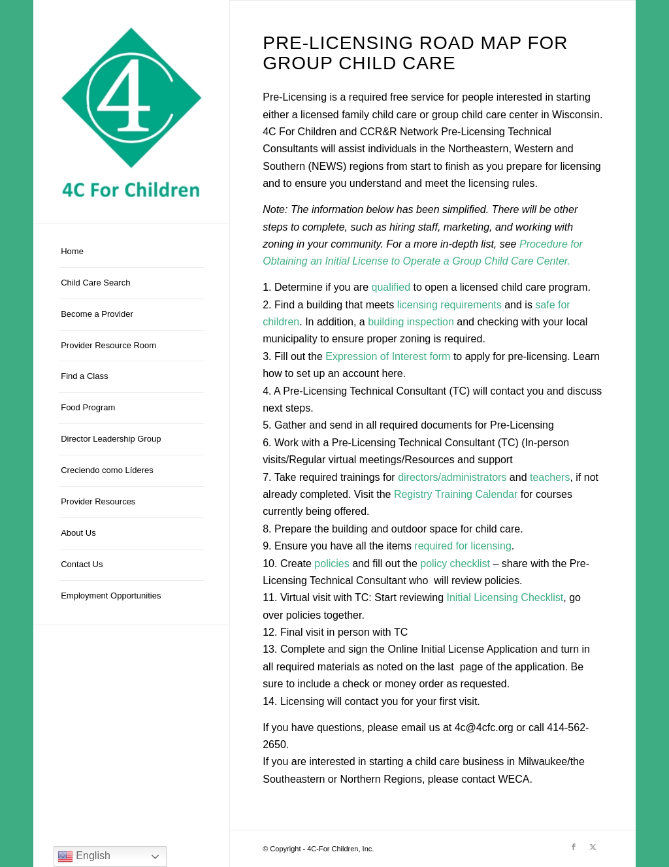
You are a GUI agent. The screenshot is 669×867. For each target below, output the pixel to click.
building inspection (411, 321)
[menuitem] (131, 252)
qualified (391, 287)
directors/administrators (452, 477)
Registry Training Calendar (455, 494)
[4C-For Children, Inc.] (131, 111)
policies (331, 563)
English (83, 856)
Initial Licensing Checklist (505, 597)
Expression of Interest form (387, 356)
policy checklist (455, 563)
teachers (550, 477)
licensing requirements (449, 304)
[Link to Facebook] (573, 847)
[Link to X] (593, 847)
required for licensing (463, 545)
